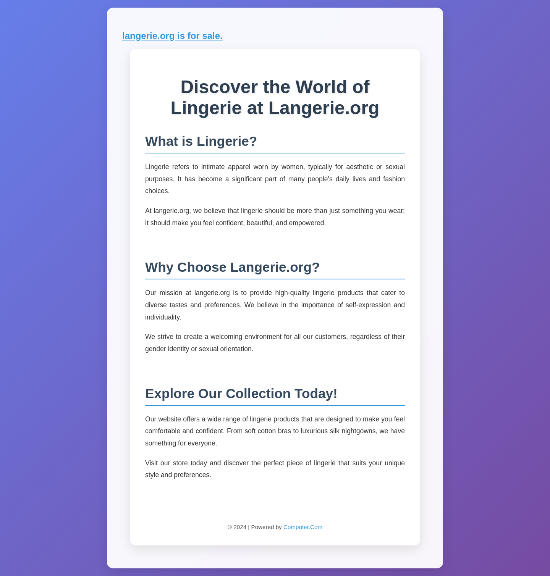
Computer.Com (302, 527)
